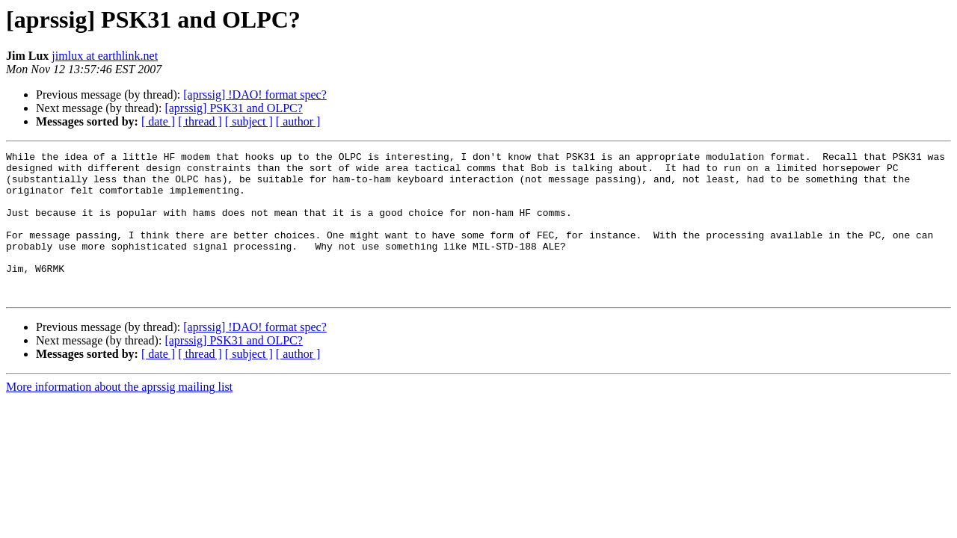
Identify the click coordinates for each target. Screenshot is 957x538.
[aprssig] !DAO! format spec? (254, 94)
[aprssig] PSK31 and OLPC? (233, 108)
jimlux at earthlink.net (105, 55)
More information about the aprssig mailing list (119, 415)
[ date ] (158, 121)
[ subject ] (249, 121)
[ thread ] (200, 121)
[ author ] (298, 121)
